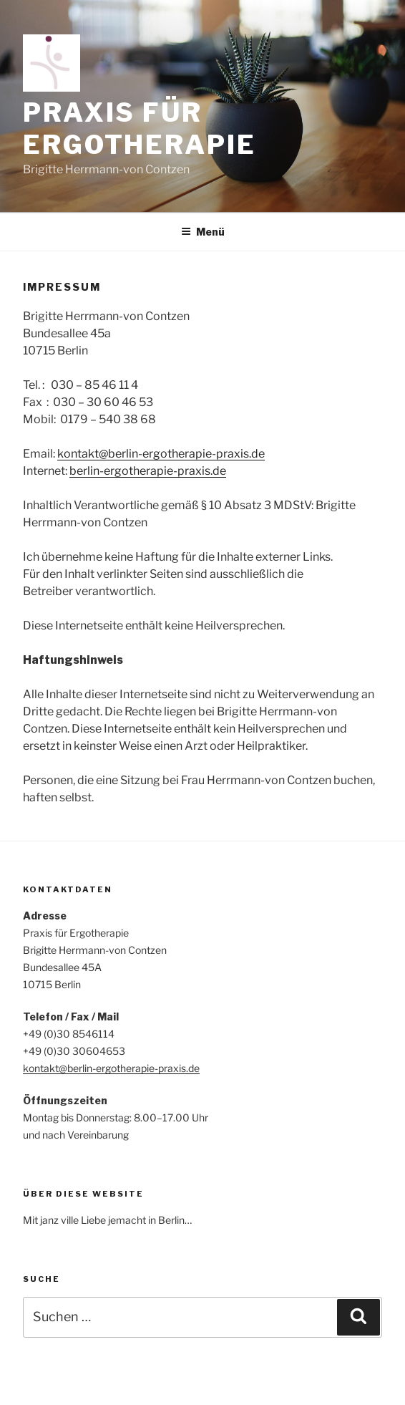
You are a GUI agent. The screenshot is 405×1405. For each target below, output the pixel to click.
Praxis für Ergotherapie (139, 128)
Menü (203, 232)
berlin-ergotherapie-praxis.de (147, 471)
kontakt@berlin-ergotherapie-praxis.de (161, 453)
